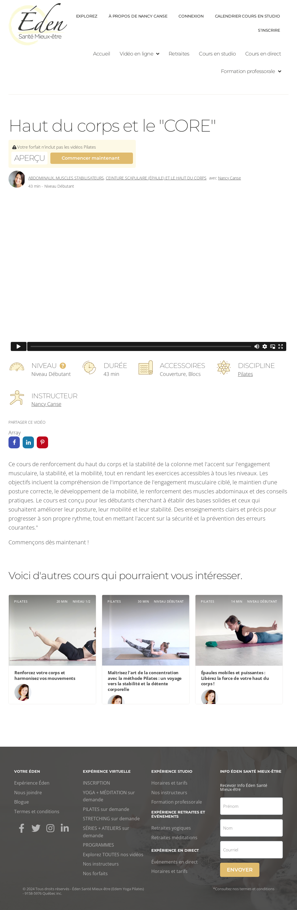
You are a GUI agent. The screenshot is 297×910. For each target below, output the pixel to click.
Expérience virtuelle (107, 771)
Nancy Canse (229, 178)
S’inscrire (269, 30)
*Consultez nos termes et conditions (243, 888)
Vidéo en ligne (139, 53)
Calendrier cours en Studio (247, 16)
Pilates (245, 373)
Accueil (101, 54)
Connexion (190, 16)
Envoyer (240, 870)
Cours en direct (263, 54)
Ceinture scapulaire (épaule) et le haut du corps (156, 178)
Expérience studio (171, 771)
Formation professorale (251, 71)
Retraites (179, 54)
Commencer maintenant (91, 158)
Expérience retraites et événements (178, 814)
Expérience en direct (175, 850)
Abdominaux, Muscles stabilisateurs (66, 178)
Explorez (86, 16)
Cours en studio (217, 54)
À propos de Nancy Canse (138, 16)
